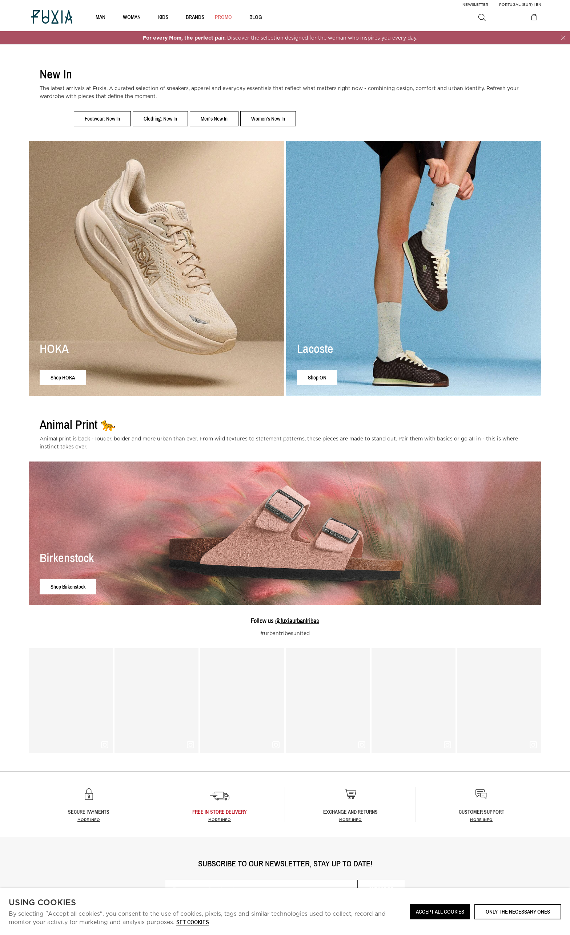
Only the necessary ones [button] (518, 911)
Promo (223, 18)
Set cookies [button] (192, 922)
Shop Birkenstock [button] (68, 586)
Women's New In (268, 118)
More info (88, 819)
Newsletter (475, 4)
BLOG (255, 18)
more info (219, 819)
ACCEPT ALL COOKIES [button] (440, 911)
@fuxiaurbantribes (297, 620)
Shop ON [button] (317, 377)
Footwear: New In (102, 118)
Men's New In (214, 118)
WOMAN (132, 18)
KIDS (163, 18)
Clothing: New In (160, 118)
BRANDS (195, 18)
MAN (100, 18)
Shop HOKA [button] (63, 377)
